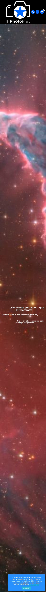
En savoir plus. (34, 585)
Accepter (26, 588)
